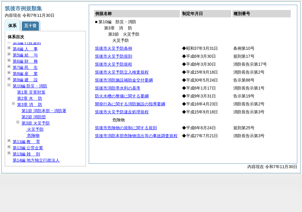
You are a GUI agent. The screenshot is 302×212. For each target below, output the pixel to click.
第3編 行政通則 (27, 42)
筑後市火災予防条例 (113, 48)
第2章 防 (29, 98)
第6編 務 (25, 61)
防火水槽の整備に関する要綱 (122, 96)
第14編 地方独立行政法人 (36, 160)
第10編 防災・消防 (30, 86)
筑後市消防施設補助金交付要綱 (124, 80)
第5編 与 (25, 55)
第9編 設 (25, 79)
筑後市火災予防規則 (113, 56)
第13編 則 (26, 154)
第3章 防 (29, 104)
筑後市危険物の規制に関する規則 (126, 127)
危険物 (33, 135)
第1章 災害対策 (31, 92)
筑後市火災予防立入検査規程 (122, 72)
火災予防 (35, 129)
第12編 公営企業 (28, 147)
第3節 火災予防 (36, 123)
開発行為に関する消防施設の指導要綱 (130, 104)
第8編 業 (25, 73)
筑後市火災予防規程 (113, 64)
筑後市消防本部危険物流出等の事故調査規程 (136, 135)
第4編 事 (25, 49)
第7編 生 (25, 67)
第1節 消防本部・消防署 (44, 110)
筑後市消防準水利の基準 (117, 88)
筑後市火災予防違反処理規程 (122, 112)
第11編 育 (26, 141)
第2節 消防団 (34, 117)
